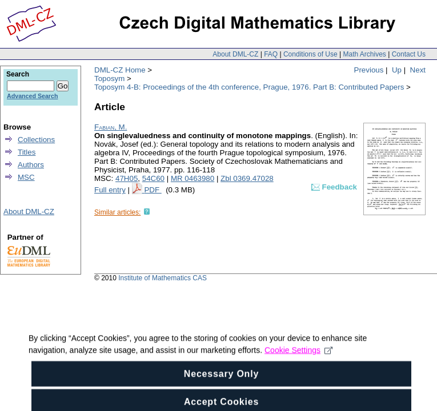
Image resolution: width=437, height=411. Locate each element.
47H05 (126, 178)
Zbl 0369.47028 (247, 178)
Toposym (109, 78)
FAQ (271, 54)
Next (418, 70)
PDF (152, 190)
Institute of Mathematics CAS (162, 278)
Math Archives (364, 54)
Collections (36, 139)
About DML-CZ (235, 54)
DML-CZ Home (120, 70)
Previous (369, 70)
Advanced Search (32, 95)
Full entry (110, 190)
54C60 (153, 178)
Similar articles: (117, 212)
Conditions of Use (310, 54)
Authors (31, 164)
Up (397, 70)
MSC (26, 177)
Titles (26, 152)
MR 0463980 (192, 178)
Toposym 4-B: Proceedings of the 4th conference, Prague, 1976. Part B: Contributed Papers (249, 87)
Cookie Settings (298, 355)
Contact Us (409, 54)
